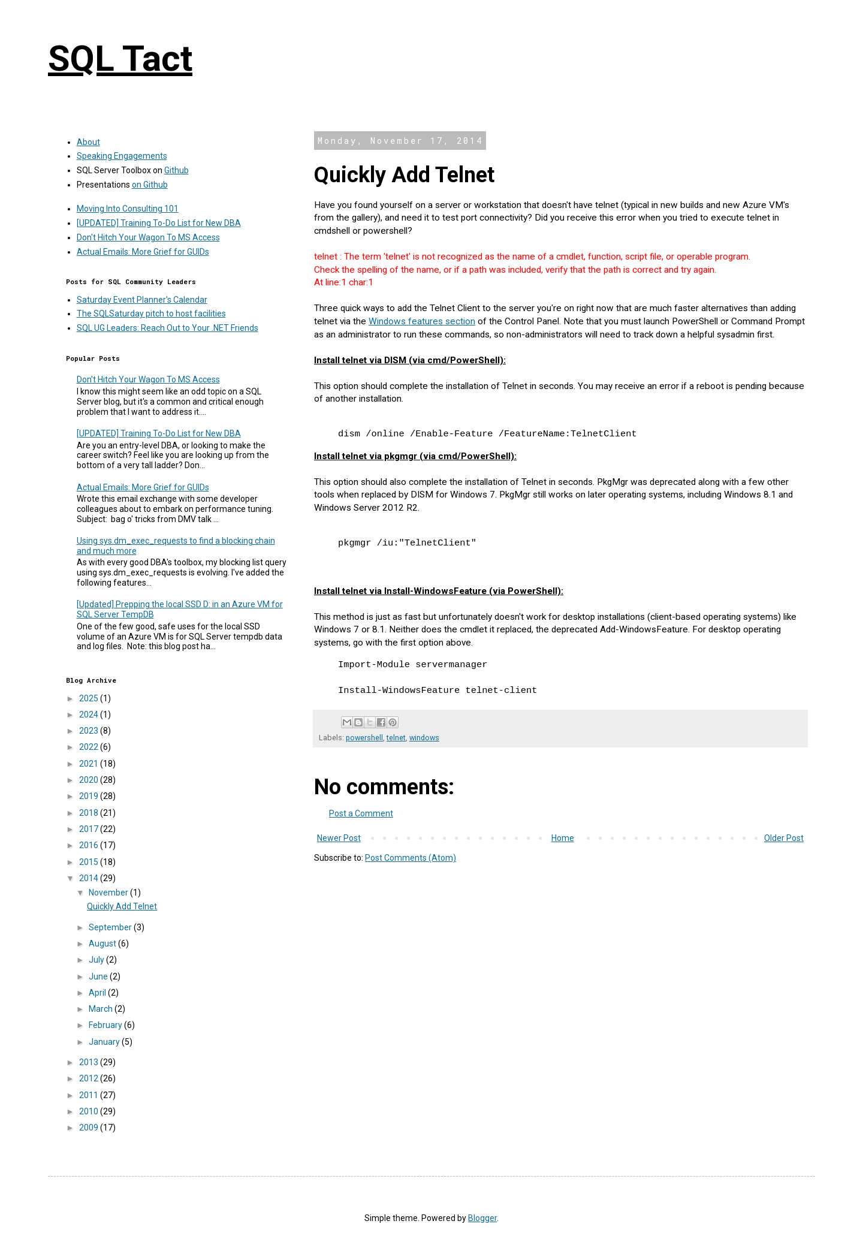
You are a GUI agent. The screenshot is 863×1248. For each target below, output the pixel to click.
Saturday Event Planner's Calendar (142, 300)
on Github (150, 184)
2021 (89, 763)
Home (562, 838)
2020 (89, 780)
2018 (89, 813)
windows (424, 737)
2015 (89, 862)
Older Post (784, 838)
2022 (89, 747)
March (101, 1009)
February (106, 1025)
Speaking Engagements (122, 156)
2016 (89, 845)
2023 (89, 730)
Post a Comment (361, 813)
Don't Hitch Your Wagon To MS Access (148, 237)
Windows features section (422, 321)
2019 (89, 796)
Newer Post (339, 838)
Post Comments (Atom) (410, 858)
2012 (89, 1078)
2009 (89, 1127)
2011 (89, 1095)
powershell (364, 737)
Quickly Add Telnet (122, 906)
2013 (89, 1062)
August (103, 943)
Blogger (482, 1218)
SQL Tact (120, 58)
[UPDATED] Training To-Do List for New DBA (159, 223)
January (105, 1042)
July (97, 959)
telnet (396, 737)
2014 (89, 878)
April (98, 992)
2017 (89, 829)
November (109, 892)
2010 (89, 1111)
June (99, 976)
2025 (89, 698)
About (88, 142)
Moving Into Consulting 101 (128, 208)
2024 (89, 714)
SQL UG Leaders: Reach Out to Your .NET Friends (167, 328)
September (111, 927)
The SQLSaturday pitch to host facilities (151, 313)
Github (176, 170)
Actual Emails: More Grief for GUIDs (143, 252)
